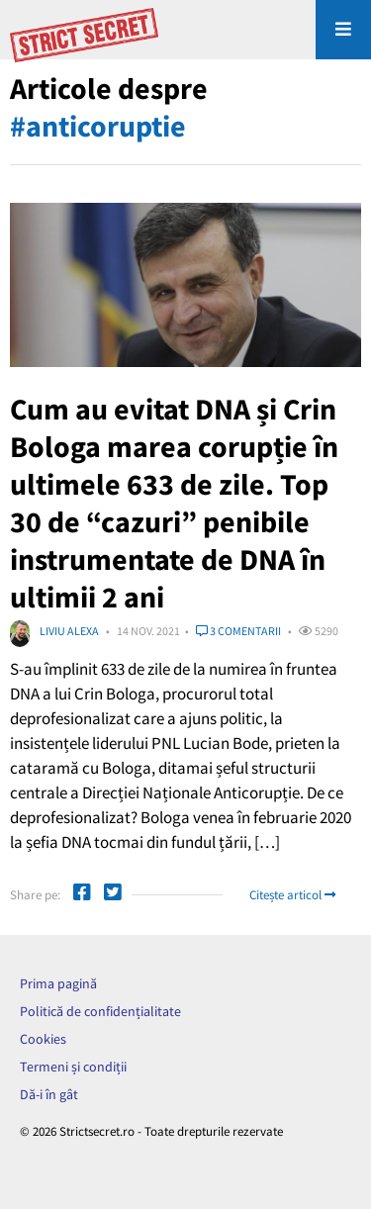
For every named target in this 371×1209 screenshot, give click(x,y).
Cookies (43, 1039)
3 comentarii (238, 630)
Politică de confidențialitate (100, 1011)
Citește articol (292, 894)
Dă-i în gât (49, 1094)
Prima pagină (58, 983)
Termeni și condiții (73, 1066)
